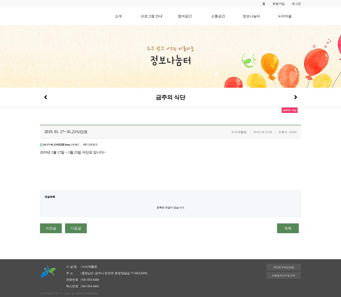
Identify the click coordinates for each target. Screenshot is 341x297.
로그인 (296, 3)
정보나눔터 (251, 16)
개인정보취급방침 (283, 267)
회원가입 (278, 3)
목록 (287, 228)
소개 (118, 16)
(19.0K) (59, 144)
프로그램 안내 (151, 16)
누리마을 (285, 16)
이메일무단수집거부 (283, 275)
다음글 (76, 228)
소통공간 (218, 16)
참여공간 (185, 16)
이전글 (51, 228)
